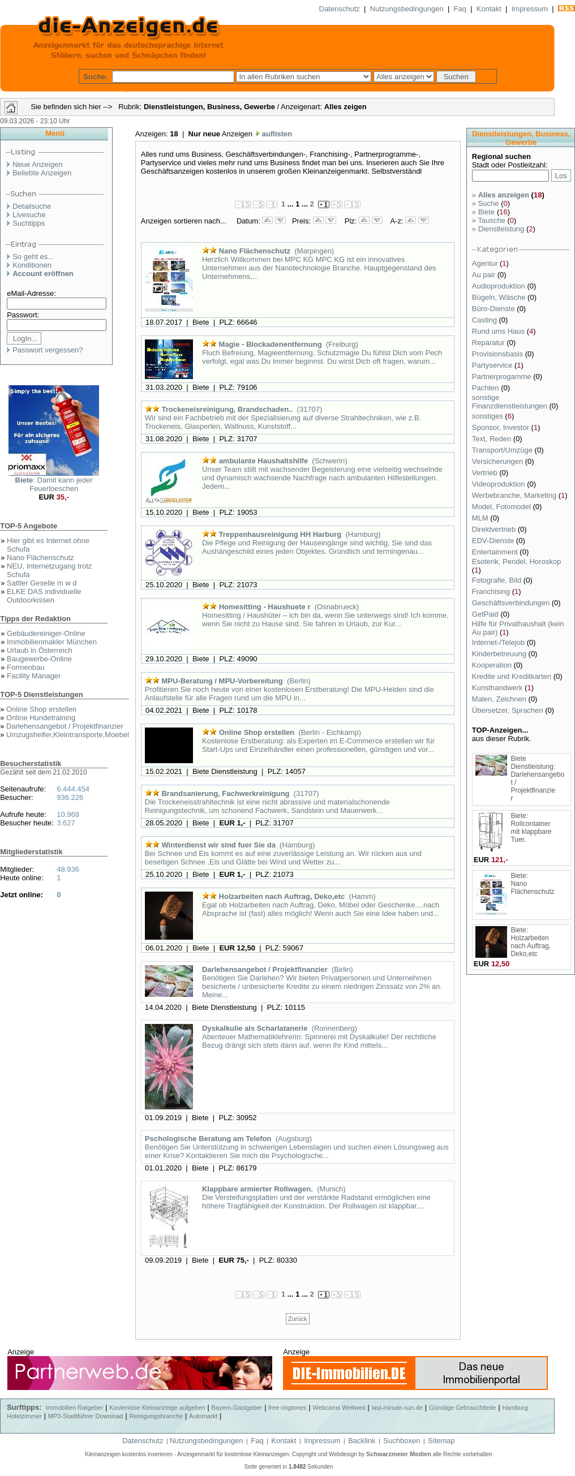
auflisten (276, 134)
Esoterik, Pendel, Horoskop (516, 561)
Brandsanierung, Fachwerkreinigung (225, 793)
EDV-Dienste (494, 540)
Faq (460, 9)
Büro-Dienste (494, 308)
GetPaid (486, 614)
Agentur (486, 263)
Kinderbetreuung (500, 653)
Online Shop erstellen (41, 709)
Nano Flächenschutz (40, 557)
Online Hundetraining (40, 717)
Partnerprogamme (502, 376)
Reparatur (489, 342)
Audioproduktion (499, 286)
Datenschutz (339, 9)
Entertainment (496, 552)
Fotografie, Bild (497, 580)
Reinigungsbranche (156, 1416)
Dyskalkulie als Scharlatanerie (254, 1028)
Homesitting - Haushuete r (265, 607)
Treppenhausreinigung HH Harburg (280, 534)
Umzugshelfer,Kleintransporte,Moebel (67, 734)
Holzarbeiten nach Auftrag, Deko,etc (282, 896)
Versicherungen (498, 461)
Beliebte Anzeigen (41, 173)
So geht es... (33, 256)
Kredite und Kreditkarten (512, 676)
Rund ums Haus (499, 331)
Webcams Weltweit (338, 1407)
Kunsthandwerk (498, 687)
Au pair (484, 274)
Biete (483, 212)
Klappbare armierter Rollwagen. (257, 1189)
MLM (481, 518)
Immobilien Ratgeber (75, 1407)
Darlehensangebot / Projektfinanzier (64, 726)
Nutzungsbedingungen (407, 9)
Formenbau (25, 667)
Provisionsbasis (498, 354)
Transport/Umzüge (503, 450)
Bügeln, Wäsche (499, 297)
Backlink (361, 1440)
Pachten (486, 388)
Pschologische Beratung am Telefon (208, 1138)
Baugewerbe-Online (39, 659)
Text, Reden (492, 438)
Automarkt (203, 1416)
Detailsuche (31, 206)
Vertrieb (485, 472)
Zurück (297, 1318)
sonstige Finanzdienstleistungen (511, 401)
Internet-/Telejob (499, 642)
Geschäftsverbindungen (512, 603)
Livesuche (29, 214)
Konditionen (32, 265)
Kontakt (489, 9)
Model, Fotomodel (502, 506)
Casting (485, 320)
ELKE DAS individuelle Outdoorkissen (44, 595)
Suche (485, 203)
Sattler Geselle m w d (42, 583)
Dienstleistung (498, 229)
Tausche (488, 220)
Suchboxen (401, 1440)
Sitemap (441, 1440)
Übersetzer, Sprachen (508, 710)
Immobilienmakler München (52, 642)
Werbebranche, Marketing (515, 495)
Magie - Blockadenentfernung (270, 344)
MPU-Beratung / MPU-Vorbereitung (221, 681)
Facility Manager (34, 676)
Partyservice (493, 365)
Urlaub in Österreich (39, 650)
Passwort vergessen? (47, 350)
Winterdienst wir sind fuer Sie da (218, 845)
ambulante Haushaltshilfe (263, 461)
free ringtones (287, 1407)
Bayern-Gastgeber (237, 1407)
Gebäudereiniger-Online (46, 633)
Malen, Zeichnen (500, 699)
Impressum (530, 9)
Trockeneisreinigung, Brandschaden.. (227, 409)
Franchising (492, 591)
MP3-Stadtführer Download (85, 1416)
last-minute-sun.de (397, 1407)
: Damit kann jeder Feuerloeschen (54, 484)
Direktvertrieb (495, 529)
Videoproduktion (499, 484)
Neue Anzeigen (37, 164)
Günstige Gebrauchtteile (462, 1407)
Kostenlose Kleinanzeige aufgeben (157, 1407)
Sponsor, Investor (501, 427)
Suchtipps (28, 223)
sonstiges (488, 416)
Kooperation (493, 665)
